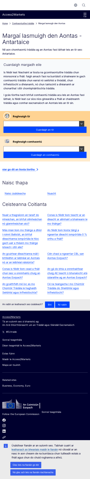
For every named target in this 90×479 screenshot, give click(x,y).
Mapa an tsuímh (11, 365)
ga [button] (75, 5)
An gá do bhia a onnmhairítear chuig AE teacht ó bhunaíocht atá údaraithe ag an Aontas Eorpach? (67, 273)
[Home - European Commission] (23, 404)
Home (5, 23)
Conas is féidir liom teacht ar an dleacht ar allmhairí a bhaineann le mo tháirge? (67, 219)
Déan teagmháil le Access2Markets (21, 345)
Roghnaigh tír (21, 116)
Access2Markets (11, 317)
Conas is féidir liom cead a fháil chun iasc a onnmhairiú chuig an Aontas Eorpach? (21, 273)
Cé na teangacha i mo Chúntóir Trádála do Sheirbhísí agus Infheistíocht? (65, 288)
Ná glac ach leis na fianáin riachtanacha (33, 472)
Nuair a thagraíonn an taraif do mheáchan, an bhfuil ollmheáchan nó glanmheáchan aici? (22, 219)
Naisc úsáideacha (15, 193)
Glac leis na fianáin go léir (26, 465)
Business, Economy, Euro (16, 385)
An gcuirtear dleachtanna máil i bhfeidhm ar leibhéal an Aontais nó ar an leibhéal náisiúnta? (21, 258)
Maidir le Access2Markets (16, 359)
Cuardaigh (83, 5)
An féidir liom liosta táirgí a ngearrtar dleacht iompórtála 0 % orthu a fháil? (67, 234)
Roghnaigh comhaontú (27, 141)
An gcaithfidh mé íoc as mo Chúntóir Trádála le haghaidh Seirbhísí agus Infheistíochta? (19, 288)
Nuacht (51, 193)
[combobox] (43, 124)
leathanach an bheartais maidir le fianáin (35, 449)
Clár (85, 15)
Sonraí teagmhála (51, 412)
